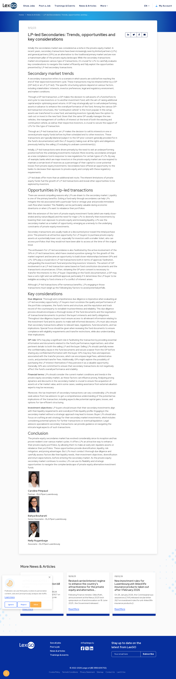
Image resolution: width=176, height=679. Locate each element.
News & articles (57, 651)
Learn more (10, 597)
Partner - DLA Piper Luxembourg (43, 494)
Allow (36, 604)
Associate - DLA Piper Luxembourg (44, 544)
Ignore (11, 604)
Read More (74, 609)
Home (21, 15)
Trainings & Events (65, 6)
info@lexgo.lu (87, 643)
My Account (164, 6)
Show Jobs (29, 6)
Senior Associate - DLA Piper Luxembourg (47, 519)
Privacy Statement (87, 672)
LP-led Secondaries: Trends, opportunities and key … (66, 15)
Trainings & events (59, 655)
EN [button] (146, 6)
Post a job (55, 647)
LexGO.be (121, 672)
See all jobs (55, 643)
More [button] (103, 6)
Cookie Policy (54, 672)
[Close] (50, 577)
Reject (24, 604)
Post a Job (45, 6)
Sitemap (100, 672)
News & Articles (87, 6)
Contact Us (110, 672)
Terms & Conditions (70, 672)
